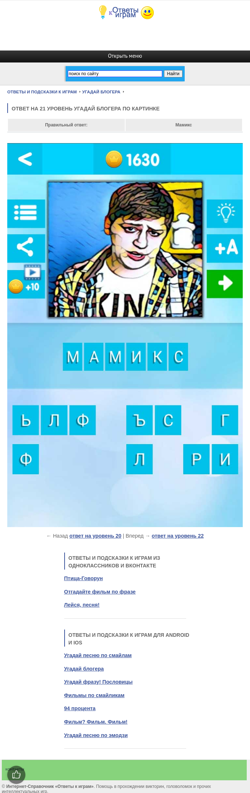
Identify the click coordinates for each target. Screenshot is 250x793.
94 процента (80, 708)
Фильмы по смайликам (94, 695)
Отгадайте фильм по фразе (100, 592)
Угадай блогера (84, 669)
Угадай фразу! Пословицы (98, 682)
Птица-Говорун (83, 578)
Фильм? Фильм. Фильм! (96, 722)
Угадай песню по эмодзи (96, 735)
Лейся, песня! (82, 605)
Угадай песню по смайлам (98, 655)
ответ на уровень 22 (178, 536)
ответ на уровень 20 (95, 536)
